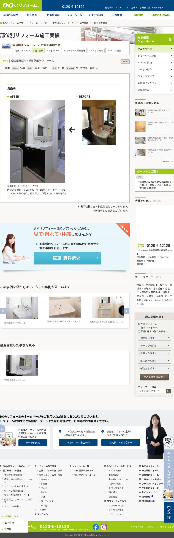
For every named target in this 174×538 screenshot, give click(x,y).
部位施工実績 (100, 23)
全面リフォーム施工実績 (50, 470)
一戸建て (41, 509)
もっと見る (168, 161)
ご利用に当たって (150, 487)
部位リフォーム (147, 327)
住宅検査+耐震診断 (13, 474)
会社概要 (113, 496)
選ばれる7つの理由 (11, 470)
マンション (42, 514)
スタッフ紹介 (96, 50)
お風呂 (44, 483)
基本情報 (9, 522)
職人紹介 (113, 492)
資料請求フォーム (150, 474)
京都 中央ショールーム (85, 474)
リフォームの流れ (117, 505)
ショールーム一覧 (38, 23)
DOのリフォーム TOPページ (15, 466)
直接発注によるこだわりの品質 (18, 501)
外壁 (43, 496)
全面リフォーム (147, 323)
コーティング (47, 500)
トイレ (44, 492)
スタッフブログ (146, 76)
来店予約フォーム (150, 470)
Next (126, 311)
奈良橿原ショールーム (63, 23)
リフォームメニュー (118, 514)
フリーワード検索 (147, 387)
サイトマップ (148, 492)
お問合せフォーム (150, 466)
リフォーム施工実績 (46, 466)
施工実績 (84, 23)
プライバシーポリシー (152, 483)
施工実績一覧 (145, 48)
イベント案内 (115, 470)
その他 (44, 505)
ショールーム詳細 (147, 55)
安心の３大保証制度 (13, 490)
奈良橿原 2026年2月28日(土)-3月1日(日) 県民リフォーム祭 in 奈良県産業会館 (155, 185)
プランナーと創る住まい (16, 486)
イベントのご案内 (148, 171)
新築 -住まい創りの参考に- (153, 331)
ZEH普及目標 (148, 500)
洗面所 (8, 529)
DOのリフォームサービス (119, 466)
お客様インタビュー (148, 83)
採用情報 (147, 496)
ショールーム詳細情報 (74, 50)
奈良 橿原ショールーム (85, 470)
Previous (3, 311)
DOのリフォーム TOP (13, 23)
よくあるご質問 (116, 509)
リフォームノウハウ (116, 500)
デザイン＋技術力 (12, 506)
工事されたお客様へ (151, 479)
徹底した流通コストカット (17, 494)
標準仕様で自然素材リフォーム (18, 480)
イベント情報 (114, 50)
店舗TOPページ (22, 50)
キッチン (45, 479)
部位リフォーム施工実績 (50, 474)
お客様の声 (53, 50)
